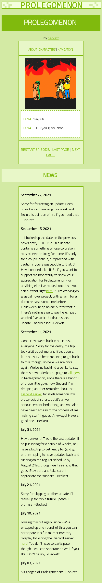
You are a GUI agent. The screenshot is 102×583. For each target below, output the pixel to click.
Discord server (31, 394)
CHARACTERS (47, 49)
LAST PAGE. (61, 149)
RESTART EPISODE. (35, 149)
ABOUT (32, 49)
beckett (53, 38)
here (49, 291)
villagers (74, 372)
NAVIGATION (65, 49)
